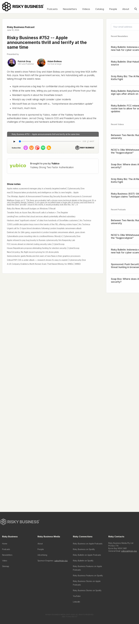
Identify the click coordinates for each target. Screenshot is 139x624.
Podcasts (52, 9)
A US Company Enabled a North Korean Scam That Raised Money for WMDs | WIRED (44, 264)
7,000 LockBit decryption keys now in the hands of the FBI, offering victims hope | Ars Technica (48, 224)
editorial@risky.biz (129, 552)
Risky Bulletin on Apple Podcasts (87, 556)
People (113, 9)
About (125, 9)
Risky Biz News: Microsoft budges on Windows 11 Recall (31, 208)
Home (4, 544)
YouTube (77, 597)
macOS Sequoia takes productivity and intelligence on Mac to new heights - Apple (43, 192)
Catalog (99, 9)
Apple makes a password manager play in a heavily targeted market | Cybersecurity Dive (46, 188)
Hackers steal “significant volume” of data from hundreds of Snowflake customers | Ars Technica (49, 220)
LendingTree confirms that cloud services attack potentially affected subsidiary (41, 216)
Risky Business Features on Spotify (88, 576)
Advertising (42, 556)
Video (4, 561)
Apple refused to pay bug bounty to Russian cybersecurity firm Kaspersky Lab (41, 240)
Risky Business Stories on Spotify (87, 591)
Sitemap (5, 567)
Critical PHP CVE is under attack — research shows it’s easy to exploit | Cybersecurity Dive (46, 260)
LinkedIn (76, 602)
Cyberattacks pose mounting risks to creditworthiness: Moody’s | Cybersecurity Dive (43, 236)
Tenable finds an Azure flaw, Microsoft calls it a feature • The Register (37, 212)
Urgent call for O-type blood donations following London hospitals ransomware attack (44, 228)
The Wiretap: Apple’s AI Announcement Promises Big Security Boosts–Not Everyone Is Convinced (49, 196)
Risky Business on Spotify (84, 550)
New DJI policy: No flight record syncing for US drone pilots (33, 252)
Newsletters (70, 9)
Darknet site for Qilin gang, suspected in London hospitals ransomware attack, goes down (46, 232)
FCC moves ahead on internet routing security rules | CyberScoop (35, 244)
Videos (86, 9)
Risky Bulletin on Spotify (83, 561)
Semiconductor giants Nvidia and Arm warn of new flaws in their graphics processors (43, 256)
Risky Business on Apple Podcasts (87, 544)
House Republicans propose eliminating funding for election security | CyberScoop (43, 248)
